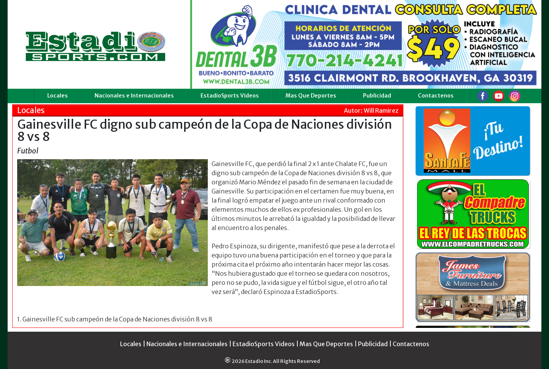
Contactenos (436, 95)
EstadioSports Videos (230, 95)
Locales (57, 95)
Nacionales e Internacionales (134, 95)
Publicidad (377, 95)
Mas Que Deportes (311, 95)
